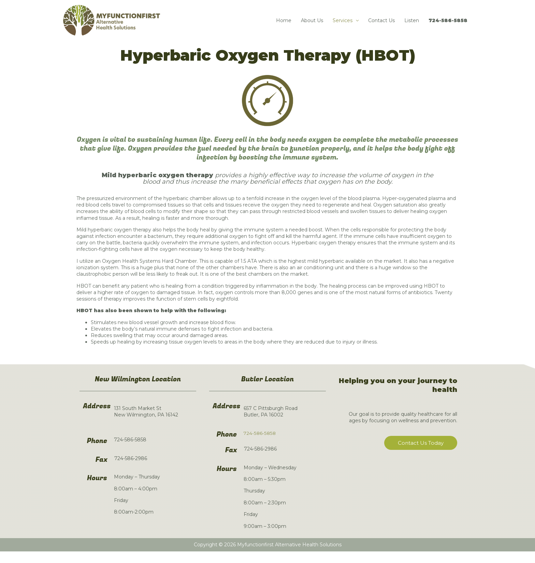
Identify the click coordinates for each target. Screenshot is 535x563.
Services (342, 26)
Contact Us (381, 26)
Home (283, 26)
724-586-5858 (448, 26)
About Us (312, 26)
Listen (411, 26)
